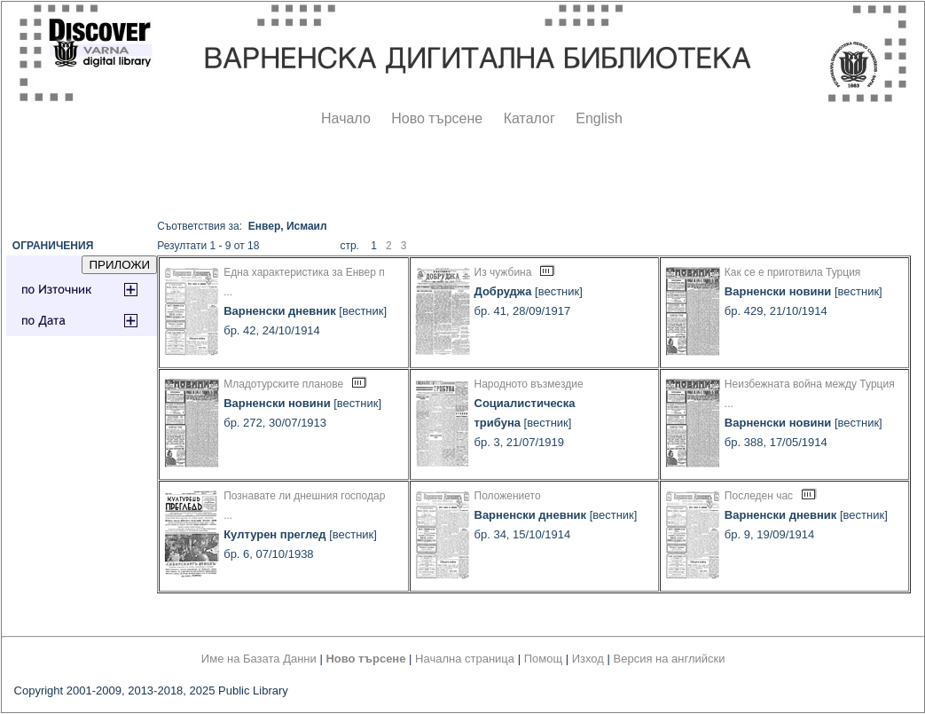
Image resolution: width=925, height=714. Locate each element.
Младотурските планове (283, 384)
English (599, 118)
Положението (507, 496)
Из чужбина (503, 272)
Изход (588, 658)
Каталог (529, 118)
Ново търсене (436, 118)
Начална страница (464, 658)
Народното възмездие (529, 384)
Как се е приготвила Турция (793, 272)
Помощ (543, 658)
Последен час (759, 496)
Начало (346, 118)
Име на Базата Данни (259, 658)
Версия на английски (669, 658)
